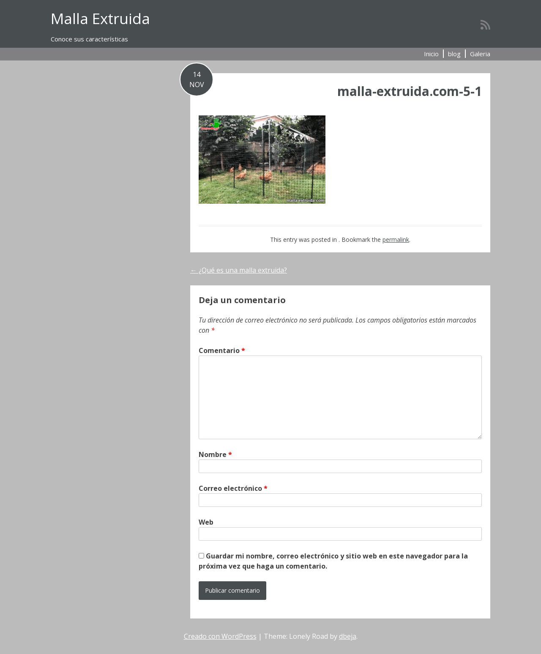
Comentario (222, 350)
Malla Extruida (100, 18)
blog (454, 53)
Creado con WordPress (220, 636)
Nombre (215, 454)
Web (206, 522)
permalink (396, 239)
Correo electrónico (233, 488)
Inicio (431, 53)
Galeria (480, 53)
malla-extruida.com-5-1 (409, 91)
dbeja (347, 636)
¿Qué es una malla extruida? (238, 270)
